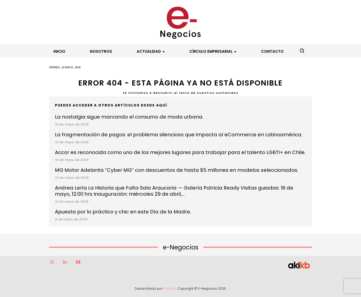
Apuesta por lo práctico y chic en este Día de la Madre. (123, 211)
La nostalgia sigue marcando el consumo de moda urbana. (129, 116)
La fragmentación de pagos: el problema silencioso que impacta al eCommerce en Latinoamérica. (178, 134)
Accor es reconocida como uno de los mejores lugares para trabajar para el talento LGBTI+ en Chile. (180, 152)
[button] (302, 50)
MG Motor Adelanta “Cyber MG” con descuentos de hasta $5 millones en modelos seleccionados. (176, 170)
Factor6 (170, 288)
